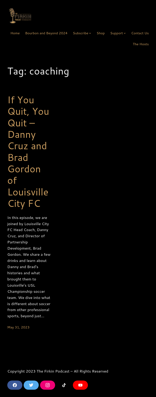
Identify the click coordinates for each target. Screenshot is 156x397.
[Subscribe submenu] (90, 33)
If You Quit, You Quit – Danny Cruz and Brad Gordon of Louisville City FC (28, 151)
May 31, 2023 (18, 327)
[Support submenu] (125, 33)
